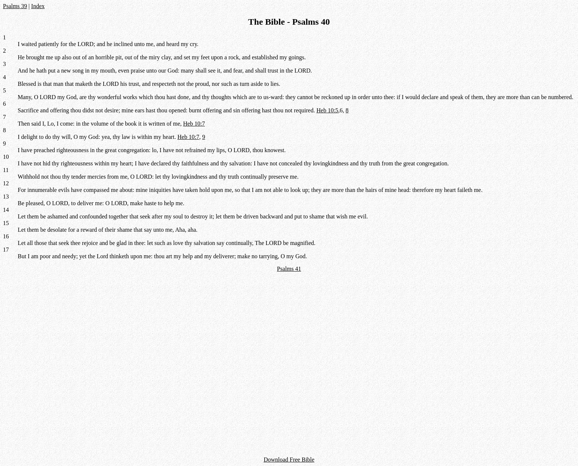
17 (6, 249)
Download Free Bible (289, 459)
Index (38, 6)
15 (6, 223)
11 (5, 170)
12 (6, 183)
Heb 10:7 (194, 123)
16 (6, 236)
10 (6, 157)
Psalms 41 (289, 269)
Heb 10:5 (327, 110)
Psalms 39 (15, 6)
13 (6, 196)
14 (6, 210)
